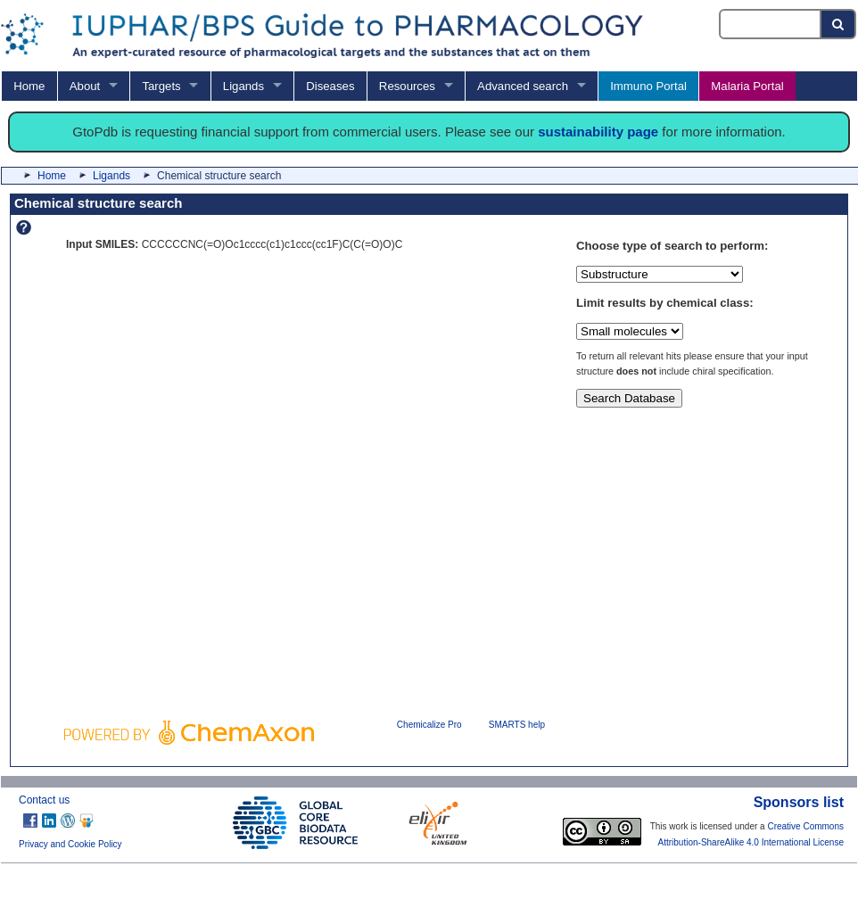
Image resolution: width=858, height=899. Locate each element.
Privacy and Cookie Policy (70, 844)
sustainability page (598, 131)
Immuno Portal (648, 86)
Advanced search (522, 86)
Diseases (330, 86)
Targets (161, 86)
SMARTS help (517, 725)
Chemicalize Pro (429, 725)
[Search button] (838, 24)
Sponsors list (799, 802)
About (85, 86)
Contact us (44, 800)
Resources (407, 86)
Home (29, 86)
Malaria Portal (747, 86)
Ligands (243, 86)
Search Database (629, 398)
